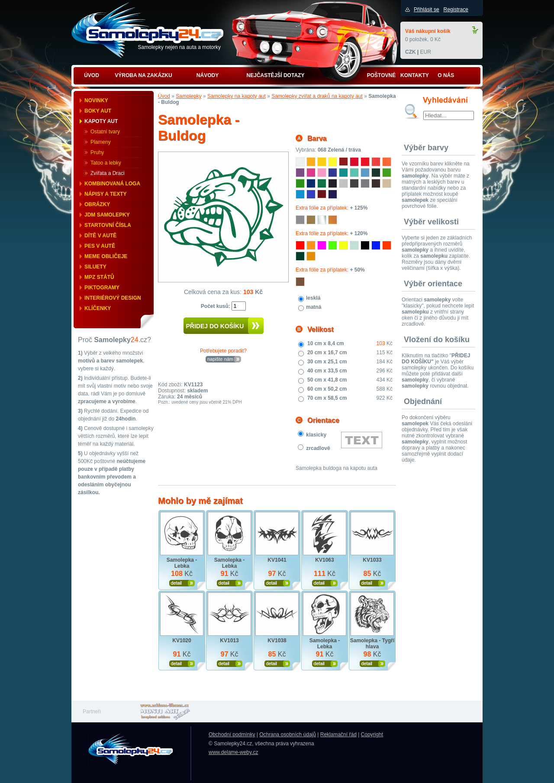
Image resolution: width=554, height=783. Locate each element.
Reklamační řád (338, 734)
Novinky (96, 100)
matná (313, 307)
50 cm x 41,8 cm (327, 380)
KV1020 (181, 640)
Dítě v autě (100, 236)
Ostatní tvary (105, 132)
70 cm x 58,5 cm (327, 398)
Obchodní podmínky (232, 734)
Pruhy (97, 152)
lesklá (313, 298)
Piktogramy (101, 288)
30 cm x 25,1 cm (327, 362)
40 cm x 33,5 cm (327, 371)
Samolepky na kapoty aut (236, 96)
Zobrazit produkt (182, 583)
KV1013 (229, 640)
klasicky (316, 435)
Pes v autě (99, 246)
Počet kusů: (216, 306)
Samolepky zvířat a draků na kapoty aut (317, 96)
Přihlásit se (426, 9)
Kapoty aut (101, 121)
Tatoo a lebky (105, 163)
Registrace (455, 9)
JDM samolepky (107, 215)
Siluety (95, 267)
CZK (410, 52)
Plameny (100, 142)
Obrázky (97, 204)
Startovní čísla (107, 225)
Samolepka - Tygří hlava (372, 643)
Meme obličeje (105, 256)
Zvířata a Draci (107, 173)
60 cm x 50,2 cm (327, 389)
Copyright (372, 734)
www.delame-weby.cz (233, 752)
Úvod (164, 96)
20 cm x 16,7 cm (327, 352)
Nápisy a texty (105, 194)
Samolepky (188, 96)
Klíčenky (97, 308)
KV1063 (324, 560)
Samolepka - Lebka (182, 563)
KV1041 (276, 560)
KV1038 (276, 640)
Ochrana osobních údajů (287, 734)
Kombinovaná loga (112, 184)
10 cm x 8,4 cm (325, 343)
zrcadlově (318, 448)
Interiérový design (112, 298)
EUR (425, 52)
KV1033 (372, 560)
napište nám (220, 359)
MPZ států (99, 277)
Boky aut (97, 111)
